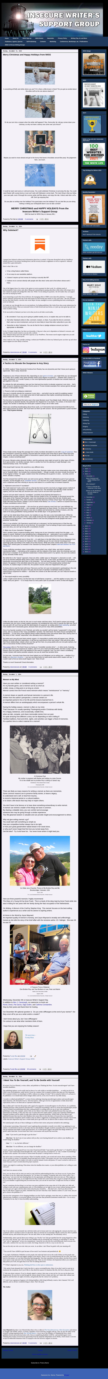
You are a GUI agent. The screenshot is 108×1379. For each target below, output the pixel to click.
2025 (86, 471)
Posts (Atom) (44, 1363)
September (89, 502)
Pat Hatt (87, 455)
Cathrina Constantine (44, 1005)
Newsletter (50, 38)
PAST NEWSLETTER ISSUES (92, 234)
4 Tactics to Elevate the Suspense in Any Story (26, 363)
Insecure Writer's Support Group (19, 1059)
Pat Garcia (18, 1005)
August (88, 505)
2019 (86, 536)
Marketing (53, 41)
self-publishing (87, 429)
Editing (85, 414)
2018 (86, 539)
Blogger (66, 1375)
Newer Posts (8, 1350)
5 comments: (33, 1343)
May (87, 512)
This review (7, 647)
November (89, 497)
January (88, 523)
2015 (86, 546)
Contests (43, 41)
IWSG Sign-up (27, 38)
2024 (86, 474)
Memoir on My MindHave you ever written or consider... (93, 492)
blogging (85, 426)
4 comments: (29, 219)
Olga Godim (27, 1005)
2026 (86, 468)
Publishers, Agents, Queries (13, 41)
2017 (86, 541)
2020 (86, 533)
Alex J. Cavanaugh (20, 1002)
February (89, 520)
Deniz (10, 1005)
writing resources (88, 432)
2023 (86, 526)
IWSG (33, 1059)
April (87, 515)
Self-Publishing (31, 41)
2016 (86, 544)
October (88, 500)
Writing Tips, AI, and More (79, 38)
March (88, 517)
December (89, 476)
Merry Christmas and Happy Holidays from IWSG (27, 55)
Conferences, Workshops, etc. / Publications (74, 41)
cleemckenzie (89, 459)
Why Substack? (10, 230)
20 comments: (32, 1069)
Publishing (86, 420)
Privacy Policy (62, 38)
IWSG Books (39, 38)
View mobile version (40, 1354)
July (87, 507)
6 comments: (33, 352)
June (88, 510)
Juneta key (88, 449)
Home (7, 38)
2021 (86, 531)
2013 (86, 552)
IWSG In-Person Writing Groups (15, 45)
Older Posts (72, 1350)
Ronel (5, 1005)
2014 (86, 549)
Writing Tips (86, 423)
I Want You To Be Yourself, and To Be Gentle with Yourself (31, 1080)
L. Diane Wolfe (89, 452)
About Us (16, 38)
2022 (86, 528)
